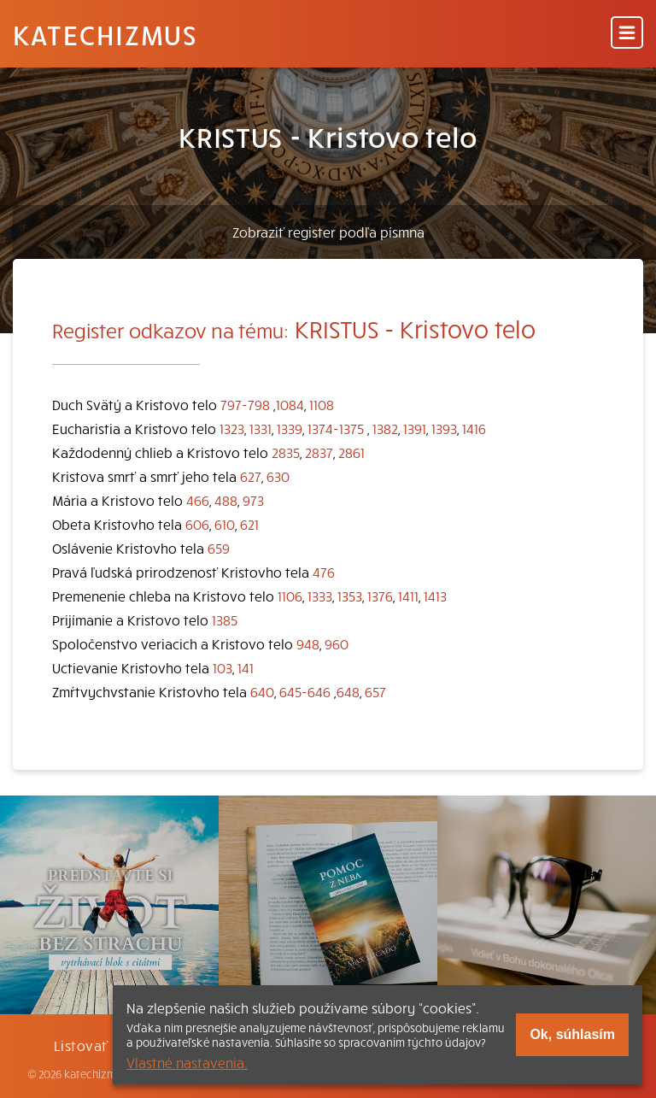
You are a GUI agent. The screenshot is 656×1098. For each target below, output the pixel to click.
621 (249, 523)
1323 (232, 428)
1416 (474, 428)
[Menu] (627, 33)
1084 (290, 404)
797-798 (245, 404)
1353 (349, 595)
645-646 (305, 691)
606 (197, 523)
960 (336, 643)
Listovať (81, 1045)
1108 (321, 404)
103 (222, 667)
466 (197, 499)
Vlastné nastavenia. (187, 1062)
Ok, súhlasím (572, 1034)
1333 (320, 595)
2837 (319, 452)
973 (253, 499)
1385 (224, 619)
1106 (290, 595)
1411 (408, 595)
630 (278, 475)
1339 (289, 428)
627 (250, 475)
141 (245, 667)
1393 (444, 428)
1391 (414, 428)
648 (348, 691)
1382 (385, 428)
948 (307, 643)
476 (324, 571)
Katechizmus (105, 34)
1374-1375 (336, 428)
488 (225, 499)
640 (262, 691)
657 (375, 691)
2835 (286, 452)
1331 (260, 428)
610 (224, 523)
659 (219, 547)
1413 (435, 595)
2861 (351, 452)
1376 (380, 595)
